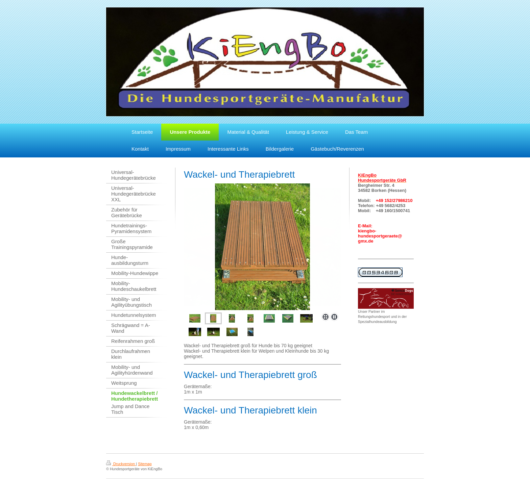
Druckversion (121, 464)
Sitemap (144, 464)
